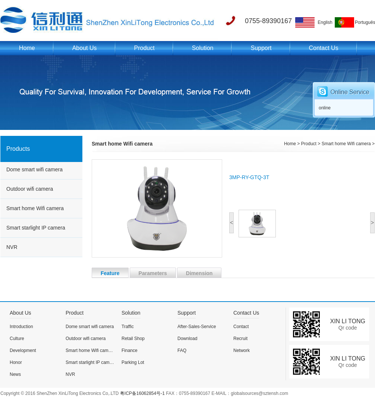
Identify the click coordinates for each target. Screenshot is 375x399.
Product (144, 48)
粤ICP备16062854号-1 (142, 393)
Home (27, 48)
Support (260, 48)
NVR (12, 247)
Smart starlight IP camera (35, 228)
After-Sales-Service (196, 326)
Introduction (21, 326)
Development (23, 350)
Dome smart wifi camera (34, 169)
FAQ (181, 350)
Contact (241, 326)
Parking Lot (133, 362)
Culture (17, 338)
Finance (130, 350)
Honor (16, 362)
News (15, 374)
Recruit (240, 338)
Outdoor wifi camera (29, 189)
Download (187, 338)
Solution (203, 48)
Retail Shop (133, 338)
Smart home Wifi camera (35, 208)
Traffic (128, 326)
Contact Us (323, 48)
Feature (106, 273)
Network (241, 350)
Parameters (148, 273)
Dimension (195, 273)
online (325, 107)
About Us (84, 48)
